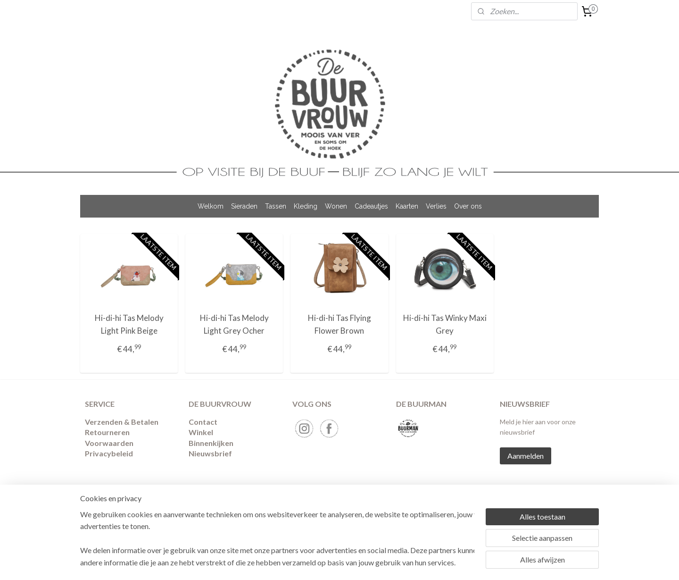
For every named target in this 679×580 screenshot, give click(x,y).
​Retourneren (107, 432)
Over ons (468, 206)
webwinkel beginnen (372, 503)
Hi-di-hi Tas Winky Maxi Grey (445, 324)
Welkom (211, 206)
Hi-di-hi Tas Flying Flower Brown (339, 324)
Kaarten (407, 206)
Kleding (305, 206)
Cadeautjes (371, 206)
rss (339, 503)
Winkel (201, 432)
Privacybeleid (109, 453)
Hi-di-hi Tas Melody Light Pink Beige (129, 324)
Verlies (436, 206)
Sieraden (244, 206)
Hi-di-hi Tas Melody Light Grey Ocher (234, 324)
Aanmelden (525, 455)
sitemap (322, 503)
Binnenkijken (211, 442)
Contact (203, 421)
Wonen (336, 206)
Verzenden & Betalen (121, 421)
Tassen (275, 206)
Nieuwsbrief (210, 453)
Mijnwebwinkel (448, 503)
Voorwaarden (109, 442)
